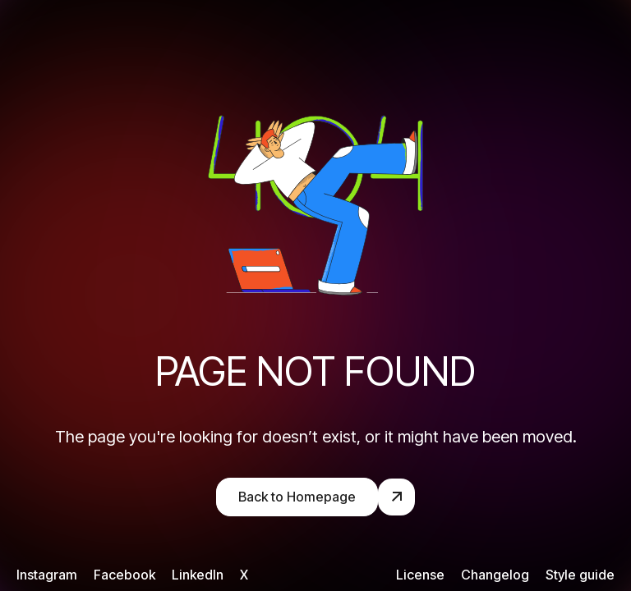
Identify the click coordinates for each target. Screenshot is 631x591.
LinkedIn (197, 574)
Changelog (495, 574)
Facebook (124, 574)
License (420, 574)
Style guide (580, 574)
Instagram (46, 574)
